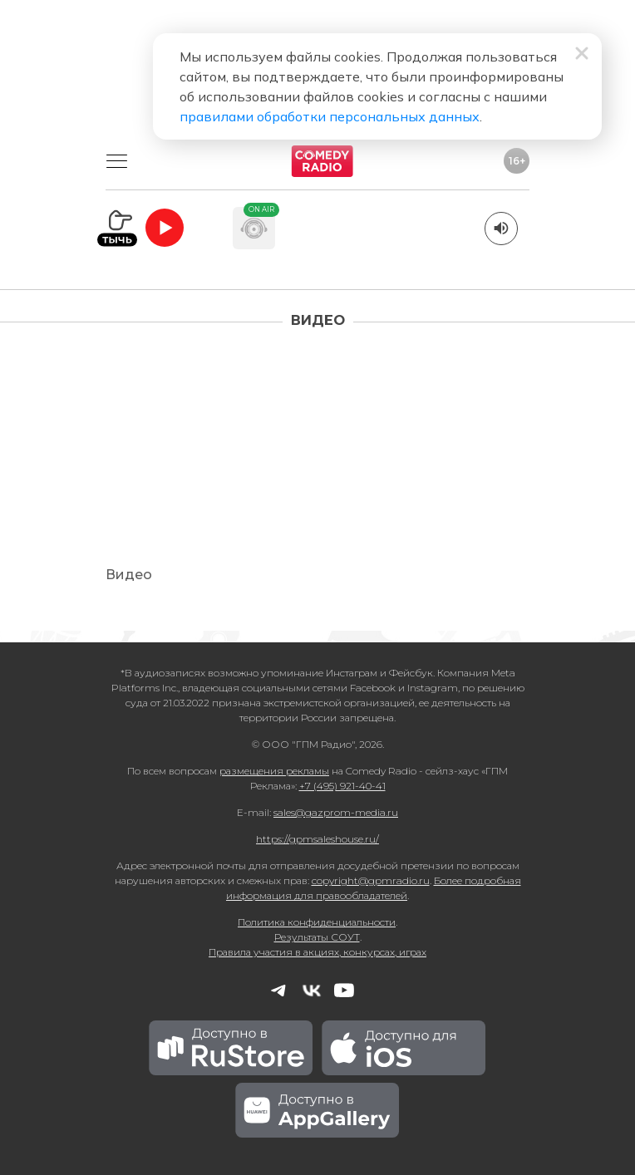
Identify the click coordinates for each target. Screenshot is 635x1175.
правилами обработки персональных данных (330, 116)
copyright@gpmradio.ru (371, 880)
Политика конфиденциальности (317, 922)
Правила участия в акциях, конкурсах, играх (317, 952)
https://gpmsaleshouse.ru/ (317, 839)
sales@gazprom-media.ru (335, 812)
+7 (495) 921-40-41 (342, 785)
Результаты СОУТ (317, 937)
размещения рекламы (274, 770)
